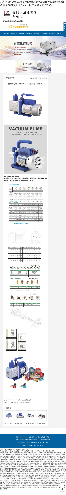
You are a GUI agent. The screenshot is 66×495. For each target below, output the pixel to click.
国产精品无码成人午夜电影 (56, 458)
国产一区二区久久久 (33, 466)
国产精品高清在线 (11, 478)
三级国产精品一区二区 (50, 468)
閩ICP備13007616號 (44, 439)
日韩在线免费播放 (11, 458)
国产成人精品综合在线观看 (9, 477)
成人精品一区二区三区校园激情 (25, 458)
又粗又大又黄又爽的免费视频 (32, 483)
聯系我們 (59, 33)
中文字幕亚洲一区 (37, 470)
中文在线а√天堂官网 (26, 454)
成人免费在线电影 (42, 456)
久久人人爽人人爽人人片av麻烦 (36, 473)
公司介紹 (14, 33)
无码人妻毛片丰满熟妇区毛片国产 (31, 485)
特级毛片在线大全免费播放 (45, 452)
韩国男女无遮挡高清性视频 (13, 463)
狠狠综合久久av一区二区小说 (24, 475)
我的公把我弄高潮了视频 (46, 461)
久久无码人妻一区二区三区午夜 (25, 478)
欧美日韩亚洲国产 (56, 459)
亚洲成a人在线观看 (58, 473)
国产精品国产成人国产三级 (42, 464)
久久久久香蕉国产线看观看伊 (28, 459)
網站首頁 (6, 33)
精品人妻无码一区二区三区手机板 (27, 456)
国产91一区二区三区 (24, 482)
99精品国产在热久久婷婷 (44, 459)
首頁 (40, 78)
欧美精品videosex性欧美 (41, 478)
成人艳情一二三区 (31, 487)
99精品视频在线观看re (37, 482)
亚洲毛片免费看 (27, 470)
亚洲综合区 (54, 487)
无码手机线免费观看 (44, 463)
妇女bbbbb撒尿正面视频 (43, 487)
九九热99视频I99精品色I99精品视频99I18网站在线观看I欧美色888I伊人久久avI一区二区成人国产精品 (27, 451)
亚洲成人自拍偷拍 (58, 466)
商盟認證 (52, 33)
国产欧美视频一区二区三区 (15, 483)
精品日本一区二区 (51, 477)
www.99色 (17, 459)
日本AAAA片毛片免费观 (38, 477)
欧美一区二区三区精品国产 (12, 466)
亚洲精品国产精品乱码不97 (7, 473)
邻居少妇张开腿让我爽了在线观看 (18, 461)
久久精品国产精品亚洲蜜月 (35, 468)
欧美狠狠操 (54, 463)
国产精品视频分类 (33, 461)
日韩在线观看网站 (51, 480)
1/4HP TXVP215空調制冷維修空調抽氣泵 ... (20, 400)
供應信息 (29, 33)
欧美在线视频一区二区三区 (27, 464)
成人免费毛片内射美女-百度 (13, 485)
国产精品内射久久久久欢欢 (10, 482)
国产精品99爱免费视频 (50, 482)
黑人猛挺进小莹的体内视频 (55, 478)
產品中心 (21, 33)
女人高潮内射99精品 (7, 471)
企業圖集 (44, 33)
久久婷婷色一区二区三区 (50, 470)
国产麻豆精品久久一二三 (57, 471)
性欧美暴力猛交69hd (15, 452)
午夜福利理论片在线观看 (41, 458)
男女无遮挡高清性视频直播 (48, 485)
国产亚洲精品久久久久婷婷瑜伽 (12, 454)
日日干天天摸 (49, 473)
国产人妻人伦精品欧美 (46, 466)
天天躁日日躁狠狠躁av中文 (29, 452)
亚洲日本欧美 (37, 454)
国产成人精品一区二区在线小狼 (29, 463)
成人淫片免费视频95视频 (18, 487)
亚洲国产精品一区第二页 (47, 483)
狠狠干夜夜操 (24, 466)
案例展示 (37, 33)
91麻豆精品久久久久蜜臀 (24, 477)
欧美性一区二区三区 (45, 475)
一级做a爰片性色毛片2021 (21, 471)
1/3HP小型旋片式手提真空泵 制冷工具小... (20, 402)
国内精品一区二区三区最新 (20, 468)
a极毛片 (31, 471)
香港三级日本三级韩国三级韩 (42, 471)
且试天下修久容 (51, 456)
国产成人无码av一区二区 (48, 454)
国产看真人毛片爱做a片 (15, 470)
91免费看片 (35, 475)
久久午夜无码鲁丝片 (21, 473)
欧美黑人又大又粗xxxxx (21, 480)
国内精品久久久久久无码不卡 (37, 480)
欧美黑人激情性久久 (11, 456)
